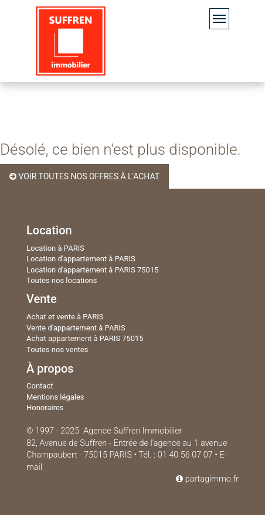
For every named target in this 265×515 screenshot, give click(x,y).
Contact (39, 385)
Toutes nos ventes (57, 349)
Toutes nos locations (61, 280)
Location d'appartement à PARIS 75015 (92, 269)
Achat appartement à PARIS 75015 (85, 338)
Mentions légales (55, 397)
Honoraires (45, 407)
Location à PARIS (55, 248)
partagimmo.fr (207, 479)
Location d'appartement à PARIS (80, 258)
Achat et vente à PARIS (64, 316)
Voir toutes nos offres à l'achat (84, 176)
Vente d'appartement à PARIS (75, 327)
